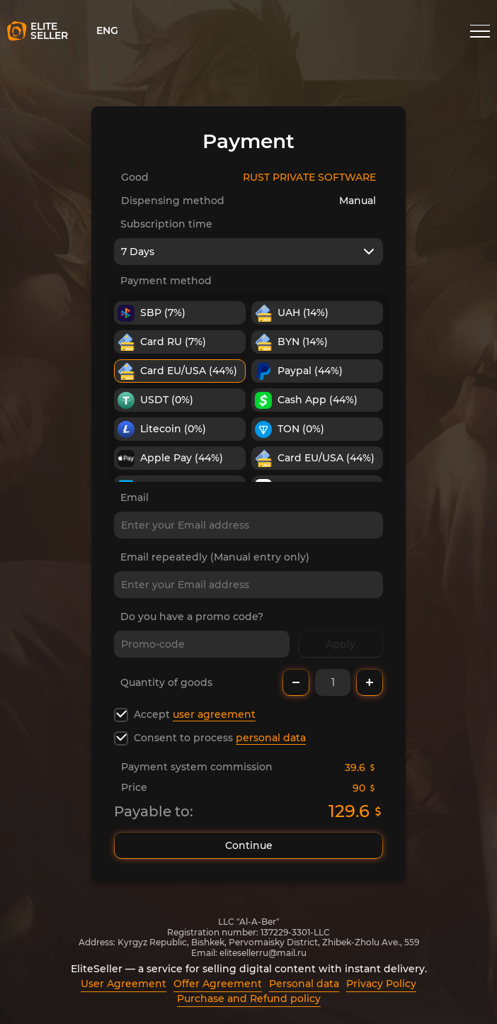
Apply (340, 644)
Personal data (304, 983)
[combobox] (248, 251)
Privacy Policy (381, 983)
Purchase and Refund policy (249, 998)
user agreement (214, 714)
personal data (271, 737)
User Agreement (123, 983)
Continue (248, 845)
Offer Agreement (217, 983)
